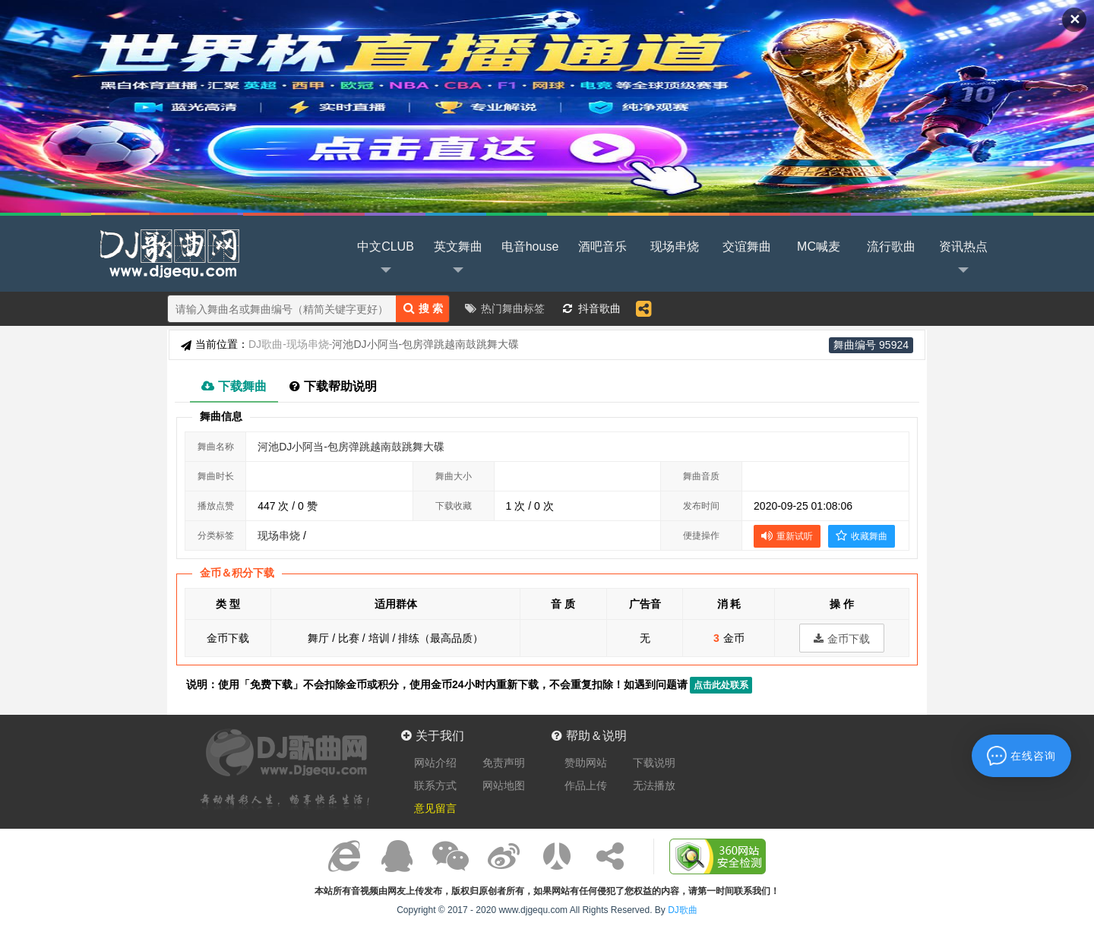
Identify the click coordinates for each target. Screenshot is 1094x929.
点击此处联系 (721, 685)
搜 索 (423, 308)
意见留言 (435, 808)
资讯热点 (963, 259)
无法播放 (654, 785)
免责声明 (503, 763)
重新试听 (787, 535)
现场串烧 (674, 246)
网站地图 (503, 785)
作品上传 (585, 785)
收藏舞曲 (861, 535)
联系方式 (435, 785)
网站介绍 (435, 763)
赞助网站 (585, 763)
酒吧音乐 (602, 246)
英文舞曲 (458, 259)
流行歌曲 (891, 246)
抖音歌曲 (599, 308)
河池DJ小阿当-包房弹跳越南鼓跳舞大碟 (351, 447)
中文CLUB (385, 259)
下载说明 (654, 763)
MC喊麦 (818, 246)
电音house (530, 246)
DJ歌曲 (167, 252)
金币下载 (842, 639)
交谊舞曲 (746, 246)
